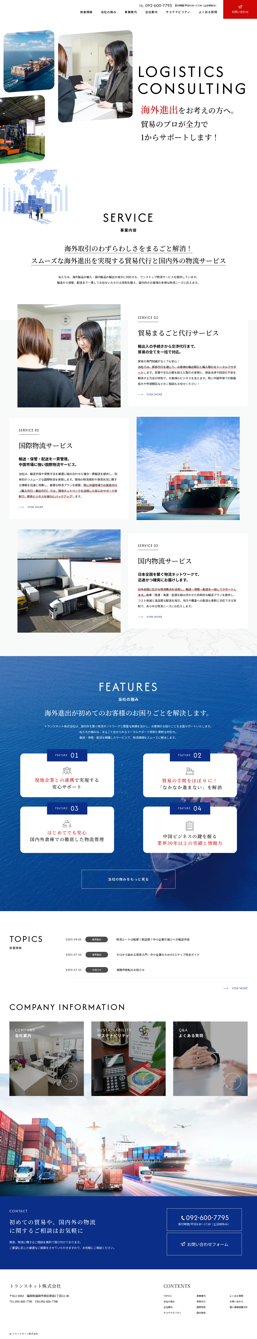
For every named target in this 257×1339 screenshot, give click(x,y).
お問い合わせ (236, 1301)
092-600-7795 (158, 5)
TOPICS (167, 1295)
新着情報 (86, 12)
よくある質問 (208, 12)
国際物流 (201, 1307)
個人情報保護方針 (239, 1307)
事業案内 (131, 12)
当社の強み (108, 12)
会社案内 (151, 12)
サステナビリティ (178, 12)
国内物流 (201, 1312)
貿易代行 (201, 1301)
